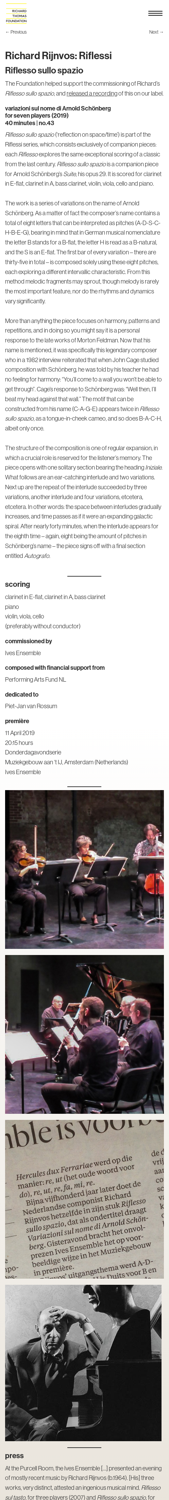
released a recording (92, 93)
